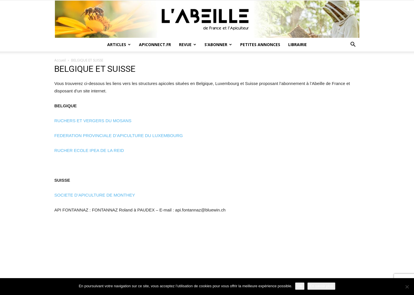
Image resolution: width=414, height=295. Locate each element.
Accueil (60, 60)
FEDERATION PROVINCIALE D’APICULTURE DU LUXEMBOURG (118, 135)
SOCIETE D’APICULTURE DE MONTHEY (94, 195)
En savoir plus (321, 286)
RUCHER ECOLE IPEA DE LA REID (89, 150)
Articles (119, 44)
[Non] (407, 287)
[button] (353, 45)
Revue (187, 44)
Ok (299, 286)
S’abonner (218, 44)
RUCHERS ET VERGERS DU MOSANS (93, 120)
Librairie (297, 44)
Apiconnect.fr (155, 44)
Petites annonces (260, 44)
